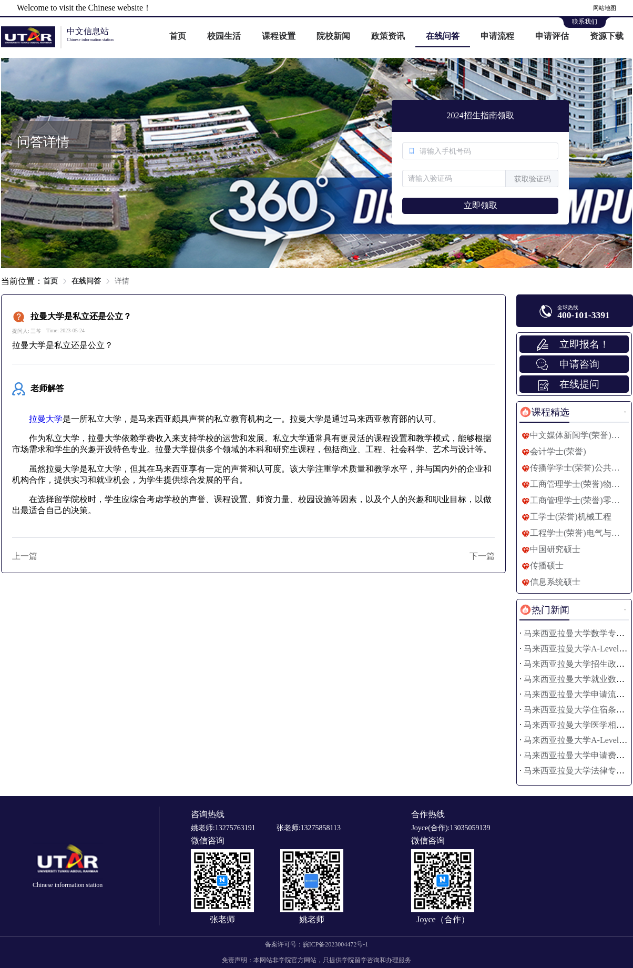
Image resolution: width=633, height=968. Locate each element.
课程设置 (278, 36)
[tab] (544, 412)
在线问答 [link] (86, 281)
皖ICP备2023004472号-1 (336, 944)
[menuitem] (178, 36)
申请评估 (552, 36)
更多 (625, 609)
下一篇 (482, 556)
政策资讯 (388, 36)
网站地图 (604, 8)
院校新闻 (333, 36)
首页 (177, 36)
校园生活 (224, 36)
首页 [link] (50, 281)
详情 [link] (122, 281)
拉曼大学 (46, 418)
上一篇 (24, 556)
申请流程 (497, 36)
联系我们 (584, 21)
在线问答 (443, 36)
